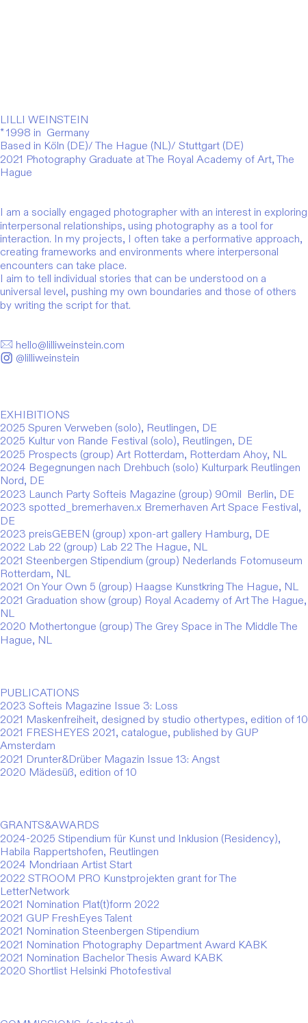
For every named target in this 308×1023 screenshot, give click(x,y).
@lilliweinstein (39, 358)
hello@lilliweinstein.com (62, 345)
